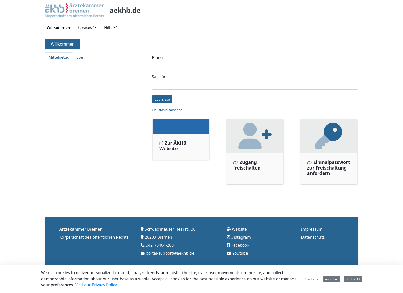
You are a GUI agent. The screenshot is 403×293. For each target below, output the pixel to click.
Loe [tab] (80, 57)
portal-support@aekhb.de (170, 251)
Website (239, 227)
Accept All (331, 279)
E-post (158, 57)
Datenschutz (313, 235)
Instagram (241, 235)
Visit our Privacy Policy (96, 285)
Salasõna (160, 76)
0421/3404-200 (160, 243)
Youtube (240, 251)
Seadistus (311, 279)
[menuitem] (58, 27)
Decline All (353, 279)
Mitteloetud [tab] (59, 57)
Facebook (240, 243)
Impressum (312, 227)
